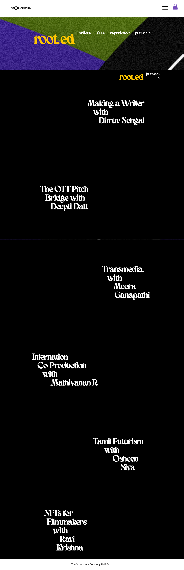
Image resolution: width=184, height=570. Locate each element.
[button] (165, 8)
